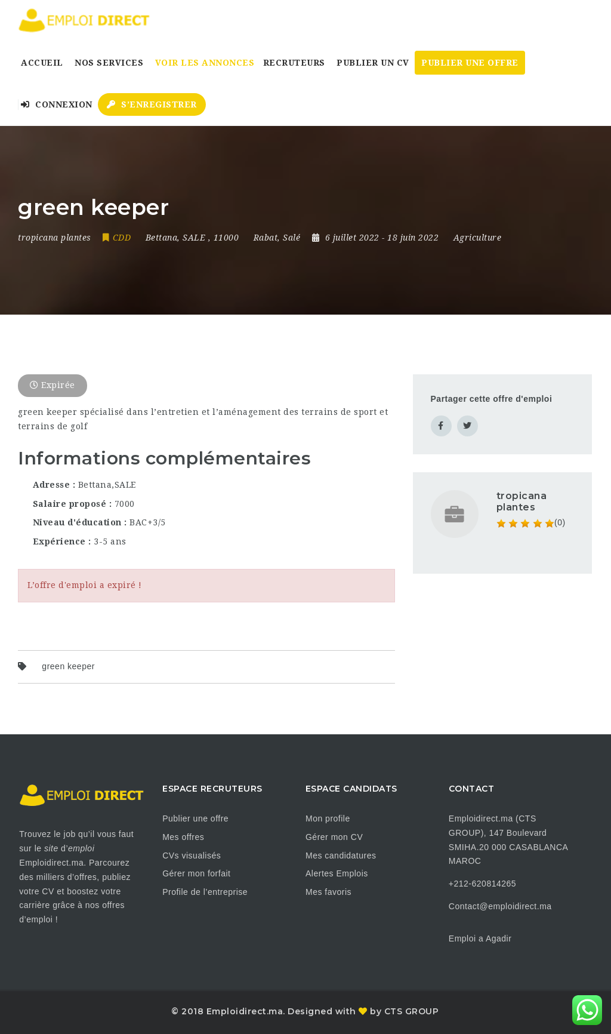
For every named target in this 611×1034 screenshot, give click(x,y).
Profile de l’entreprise (205, 892)
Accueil (42, 62)
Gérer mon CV (334, 837)
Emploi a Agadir (480, 938)
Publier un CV (373, 62)
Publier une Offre (470, 62)
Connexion (56, 104)
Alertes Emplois (337, 873)
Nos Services (109, 62)
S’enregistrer (152, 104)
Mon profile (328, 818)
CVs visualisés (191, 855)
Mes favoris (328, 892)
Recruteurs (294, 62)
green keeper (68, 666)
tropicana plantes (521, 501)
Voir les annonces (205, 62)
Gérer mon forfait (196, 873)
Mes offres (183, 837)
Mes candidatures (341, 855)
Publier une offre (195, 818)
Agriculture (477, 237)
